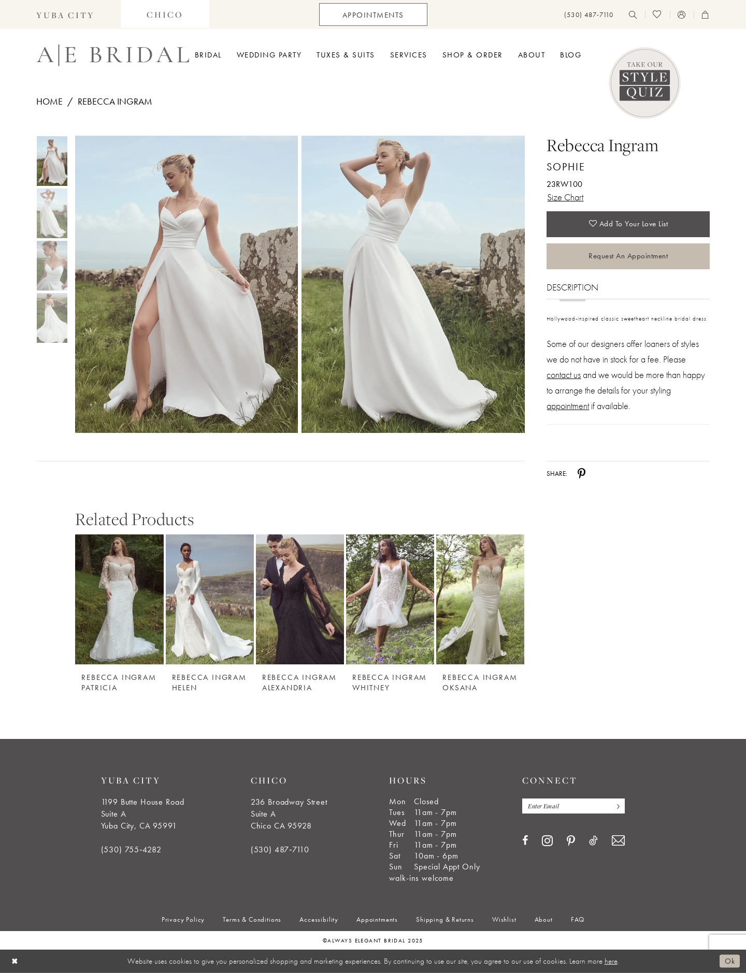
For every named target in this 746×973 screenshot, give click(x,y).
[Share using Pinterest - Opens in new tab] (581, 474)
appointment (568, 406)
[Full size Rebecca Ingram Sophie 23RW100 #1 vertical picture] (413, 284)
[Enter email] (573, 806)
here (611, 961)
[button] (682, 14)
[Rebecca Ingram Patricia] (119, 599)
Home (49, 101)
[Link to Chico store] (165, 14)
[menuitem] (65, 14)
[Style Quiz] (645, 83)
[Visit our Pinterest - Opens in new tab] (571, 841)
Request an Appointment (628, 256)
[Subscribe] (616, 806)
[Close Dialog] (15, 961)
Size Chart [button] (565, 197)
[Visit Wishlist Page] (657, 14)
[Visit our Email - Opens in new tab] (618, 840)
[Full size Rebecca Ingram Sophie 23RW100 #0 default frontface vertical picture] (186, 284)
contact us (564, 375)
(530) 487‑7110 (280, 849)
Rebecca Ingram (115, 101)
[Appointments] (373, 14)
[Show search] (633, 14)
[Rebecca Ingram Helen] (210, 599)
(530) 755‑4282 (131, 849)
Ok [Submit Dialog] (730, 961)
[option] (119, 608)
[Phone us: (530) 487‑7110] (588, 14)
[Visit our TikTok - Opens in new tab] (593, 840)
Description (572, 287)
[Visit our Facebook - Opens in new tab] (525, 840)
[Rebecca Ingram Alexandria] (300, 599)
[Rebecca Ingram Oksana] (480, 599)
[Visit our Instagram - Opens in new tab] (547, 840)
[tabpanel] (184, 284)
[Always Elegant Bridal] (112, 55)
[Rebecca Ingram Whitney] (390, 599)
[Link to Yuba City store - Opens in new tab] (65, 14)
